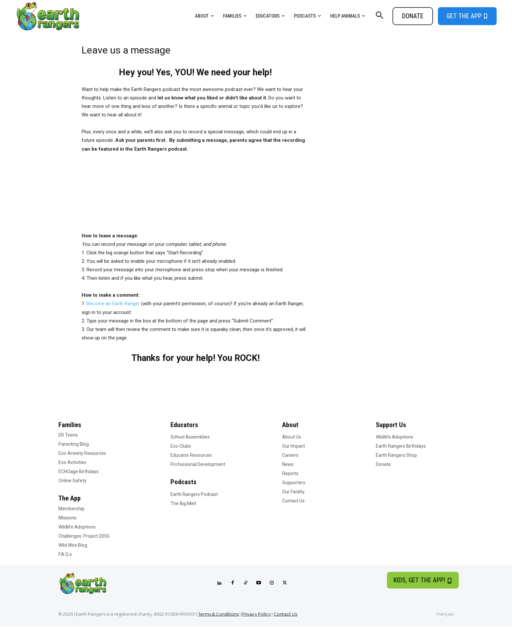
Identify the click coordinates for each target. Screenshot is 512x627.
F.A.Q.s (65, 554)
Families (69, 425)
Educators (184, 425)
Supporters (293, 482)
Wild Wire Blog (72, 545)
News (288, 464)
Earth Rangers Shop (396, 455)
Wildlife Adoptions (77, 527)
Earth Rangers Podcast (194, 494)
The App (70, 498)
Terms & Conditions (218, 614)
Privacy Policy (256, 614)
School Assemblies (190, 437)
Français (445, 614)
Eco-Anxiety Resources (82, 453)
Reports (290, 473)
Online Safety (72, 481)
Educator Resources (191, 455)
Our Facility (293, 492)
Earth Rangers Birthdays (401, 446)
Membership (71, 509)
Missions (67, 518)
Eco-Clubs (180, 446)
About (290, 425)
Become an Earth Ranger (113, 303)
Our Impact (293, 446)
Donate (383, 464)
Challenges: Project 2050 (83, 536)
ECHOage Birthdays (78, 471)
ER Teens (68, 435)
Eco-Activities (72, 462)
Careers (290, 455)
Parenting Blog (73, 444)
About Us (291, 437)
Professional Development (197, 464)
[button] (379, 16)
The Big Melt (183, 503)
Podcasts (183, 482)
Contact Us (293, 501)
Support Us (391, 425)
